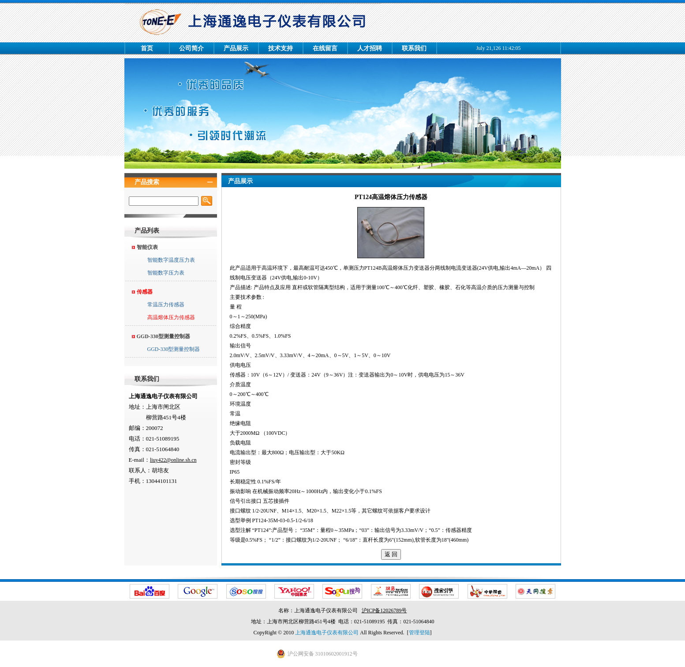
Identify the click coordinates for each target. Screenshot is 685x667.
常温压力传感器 (165, 304)
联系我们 (414, 48)
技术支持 (280, 48)
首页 (147, 48)
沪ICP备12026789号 (384, 610)
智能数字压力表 (165, 273)
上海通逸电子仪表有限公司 (327, 632)
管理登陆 (419, 632)
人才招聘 (369, 48)
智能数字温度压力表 (171, 260)
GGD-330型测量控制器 (173, 349)
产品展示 (236, 48)
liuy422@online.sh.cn (173, 460)
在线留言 (325, 48)
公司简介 (191, 48)
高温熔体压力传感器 (171, 317)
